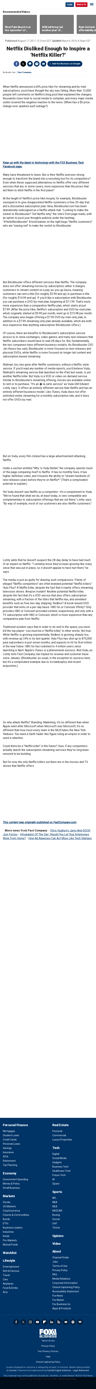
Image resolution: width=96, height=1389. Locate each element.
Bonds (6, 1219)
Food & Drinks (10, 1287)
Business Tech (60, 1166)
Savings (7, 1148)
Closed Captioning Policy (66, 1287)
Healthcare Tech (61, 1170)
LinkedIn (51, 1322)
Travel (6, 1275)
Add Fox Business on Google (66, 64)
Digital (55, 1153)
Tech (56, 1148)
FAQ (54, 1274)
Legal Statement (81, 1370)
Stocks (6, 1202)
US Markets (9, 1206)
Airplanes (8, 1283)
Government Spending (15, 1179)
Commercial (59, 1135)
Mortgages (9, 1131)
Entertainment (11, 1266)
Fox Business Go (61, 1304)
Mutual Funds (10, 1244)
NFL (54, 1198)
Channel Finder (60, 1257)
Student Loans (11, 1135)
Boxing (56, 1214)
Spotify (73, 1322)
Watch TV (81, 4)
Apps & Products (61, 1308)
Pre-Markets (10, 1240)
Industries (8, 1231)
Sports (57, 1192)
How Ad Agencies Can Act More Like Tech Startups (60, 838)
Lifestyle (9, 1260)
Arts (5, 1292)
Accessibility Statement (65, 1291)
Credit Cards (10, 1139)
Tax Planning (10, 1165)
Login (69, 4)
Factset (13, 1370)
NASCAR (57, 1210)
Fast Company (24, 72)
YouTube (37, 1322)
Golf (54, 1223)
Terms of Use (59, 1266)
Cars (5, 1279)
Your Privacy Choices (48, 1351)
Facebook (16, 64)
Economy (9, 1173)
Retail (6, 1236)
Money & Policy (11, 1183)
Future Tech (59, 1175)
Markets (9, 1196)
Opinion (58, 1236)
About (56, 1251)
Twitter (23, 64)
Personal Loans (11, 1143)
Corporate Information (65, 1283)
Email (43, 64)
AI (53, 1179)
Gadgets (57, 1162)
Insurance (8, 1152)
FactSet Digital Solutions (59, 1370)
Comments (30, 64)
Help (48, 1356)
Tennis (56, 1227)
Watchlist (10, 1253)
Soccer (56, 1219)
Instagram (30, 1322)
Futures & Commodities (16, 1214)
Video (56, 1243)
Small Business (11, 1187)
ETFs (5, 1223)
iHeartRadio (80, 1322)
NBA (54, 1202)
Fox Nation (58, 1299)
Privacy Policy (60, 1270)
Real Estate (60, 1125)
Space (55, 1183)
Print (37, 64)
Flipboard (44, 1322)
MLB (54, 1206)
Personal (57, 1131)
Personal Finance (15, 1125)
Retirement (9, 1160)
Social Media (59, 1158)
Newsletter (66, 1322)
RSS (59, 1322)
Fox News (57, 1295)
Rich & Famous (11, 1271)
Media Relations (61, 1278)
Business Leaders (13, 1227)
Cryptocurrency (11, 1210)
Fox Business (14, 4)
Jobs (55, 1261)
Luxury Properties (62, 1139)
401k (5, 1156)
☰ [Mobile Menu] (91, 4)
